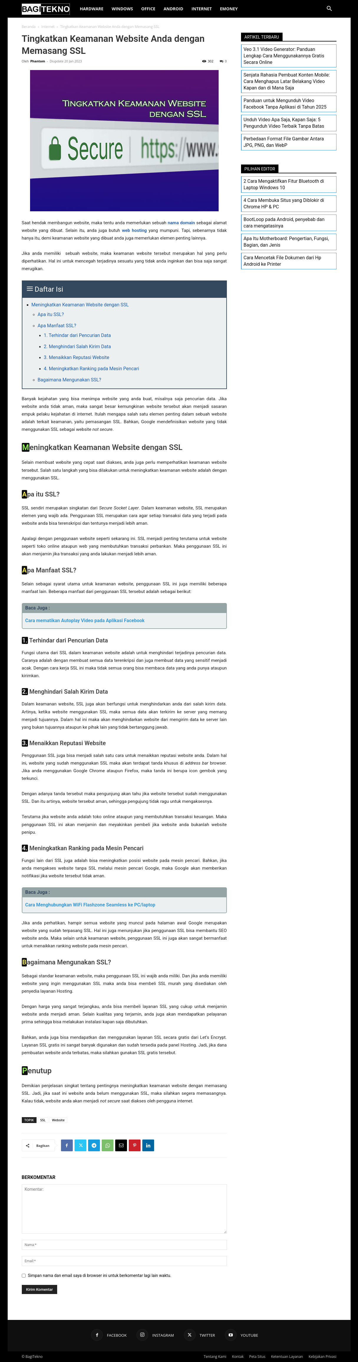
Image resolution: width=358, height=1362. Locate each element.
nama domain (181, 222)
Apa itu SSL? (51, 314)
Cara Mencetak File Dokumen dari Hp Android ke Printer (282, 261)
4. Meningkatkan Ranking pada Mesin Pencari (91, 368)
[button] (329, 9)
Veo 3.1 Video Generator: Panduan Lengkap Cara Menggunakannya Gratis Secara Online (284, 55)
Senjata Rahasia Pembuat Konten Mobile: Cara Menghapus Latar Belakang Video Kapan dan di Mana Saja (287, 81)
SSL (43, 1120)
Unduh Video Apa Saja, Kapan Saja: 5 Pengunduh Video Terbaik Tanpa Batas (284, 123)
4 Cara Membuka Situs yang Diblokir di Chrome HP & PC (284, 203)
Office (148, 8)
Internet (202, 8)
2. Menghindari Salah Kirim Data (77, 346)
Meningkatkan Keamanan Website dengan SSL (80, 305)
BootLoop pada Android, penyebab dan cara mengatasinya (284, 223)
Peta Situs (257, 1356)
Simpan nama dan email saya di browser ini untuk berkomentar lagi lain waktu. (99, 1275)
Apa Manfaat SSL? (57, 325)
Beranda (29, 26)
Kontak (238, 1356)
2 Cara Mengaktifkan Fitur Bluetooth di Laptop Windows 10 (284, 184)
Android (173, 8)
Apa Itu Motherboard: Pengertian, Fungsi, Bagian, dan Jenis (286, 242)
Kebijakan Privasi (322, 1356)
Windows (122, 8)
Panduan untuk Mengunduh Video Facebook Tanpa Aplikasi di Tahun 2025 (285, 104)
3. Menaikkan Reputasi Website (76, 357)
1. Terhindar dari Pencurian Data (77, 335)
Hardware (91, 8)
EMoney (229, 8)
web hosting (134, 230)
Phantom (37, 61)
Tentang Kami (215, 1356)
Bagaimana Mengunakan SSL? (69, 380)
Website (58, 1120)
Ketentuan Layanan (287, 1356)
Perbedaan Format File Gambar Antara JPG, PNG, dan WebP (284, 142)
